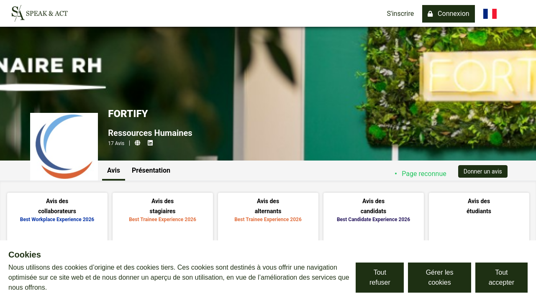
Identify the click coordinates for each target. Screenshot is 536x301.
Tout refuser (379, 277)
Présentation (151, 170)
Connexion (448, 14)
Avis (113, 170)
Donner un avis (483, 171)
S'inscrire (400, 14)
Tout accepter (501, 277)
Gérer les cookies (440, 277)
